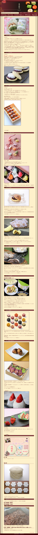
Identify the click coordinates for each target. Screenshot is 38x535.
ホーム (31, 1)
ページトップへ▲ (32, 532)
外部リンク (36, 1)
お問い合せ (34, 1)
